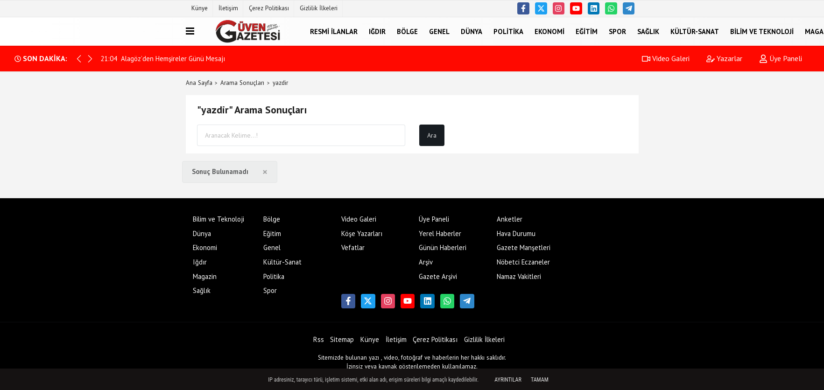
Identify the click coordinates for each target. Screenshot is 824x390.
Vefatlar (353, 247)
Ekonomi (549, 31)
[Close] (265, 171)
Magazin (205, 276)
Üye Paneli (780, 58)
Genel (439, 31)
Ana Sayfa (199, 83)
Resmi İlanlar (334, 31)
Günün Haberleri (442, 247)
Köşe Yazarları (361, 233)
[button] (90, 58)
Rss (318, 339)
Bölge (407, 31)
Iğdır (377, 31)
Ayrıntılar (507, 379)
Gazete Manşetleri (523, 247)
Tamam (540, 379)
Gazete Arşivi (438, 276)
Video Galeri (666, 58)
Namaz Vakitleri (519, 276)
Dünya (471, 31)
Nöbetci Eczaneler (523, 262)
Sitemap (342, 339)
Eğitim (587, 31)
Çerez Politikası (269, 8)
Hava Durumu (516, 233)
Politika (508, 31)
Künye (199, 8)
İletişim (228, 8)
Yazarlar (724, 58)
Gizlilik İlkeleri (319, 8)
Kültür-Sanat (694, 31)
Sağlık (648, 31)
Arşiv (426, 262)
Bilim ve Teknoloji (762, 31)
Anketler (509, 219)
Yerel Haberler (440, 233)
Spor (617, 31)
